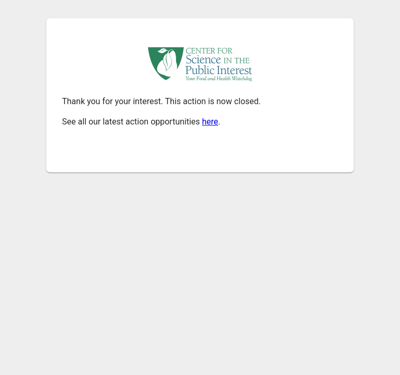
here (210, 122)
